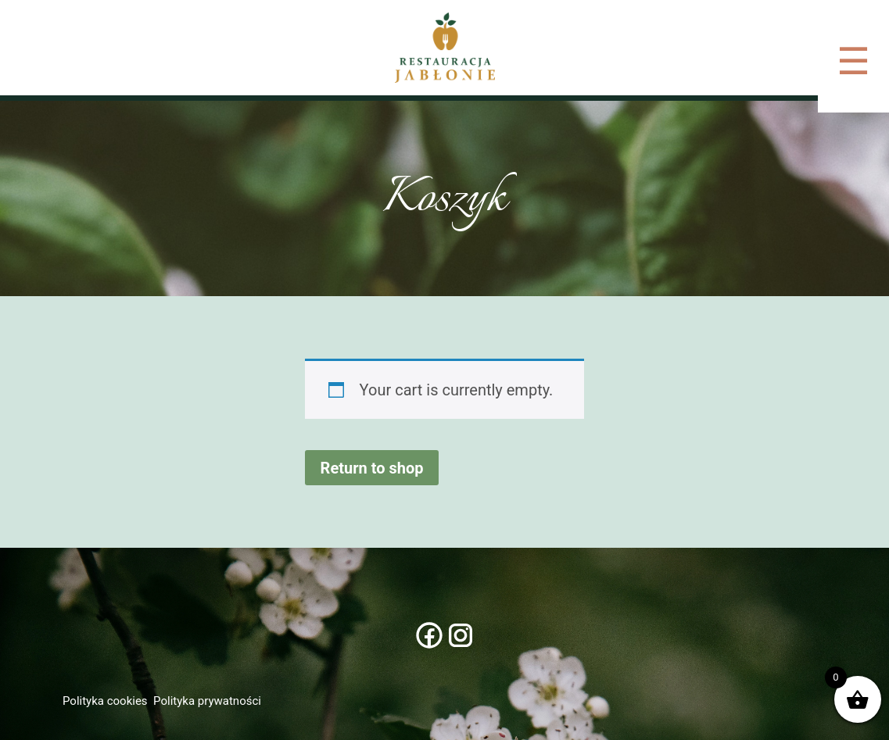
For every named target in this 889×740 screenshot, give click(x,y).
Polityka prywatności (207, 701)
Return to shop (372, 468)
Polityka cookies (105, 701)
